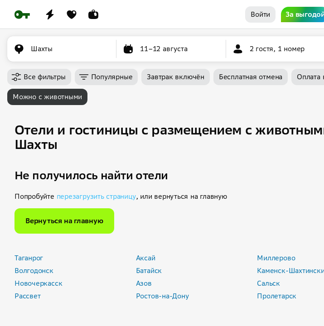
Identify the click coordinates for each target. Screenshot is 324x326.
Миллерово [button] (276, 258)
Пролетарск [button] (276, 296)
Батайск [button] (149, 270)
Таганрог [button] (29, 258)
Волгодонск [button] (34, 270)
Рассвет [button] (27, 296)
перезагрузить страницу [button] (96, 196)
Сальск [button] (268, 283)
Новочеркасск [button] (38, 283)
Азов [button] (144, 283)
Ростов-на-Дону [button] (162, 296)
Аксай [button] (145, 258)
